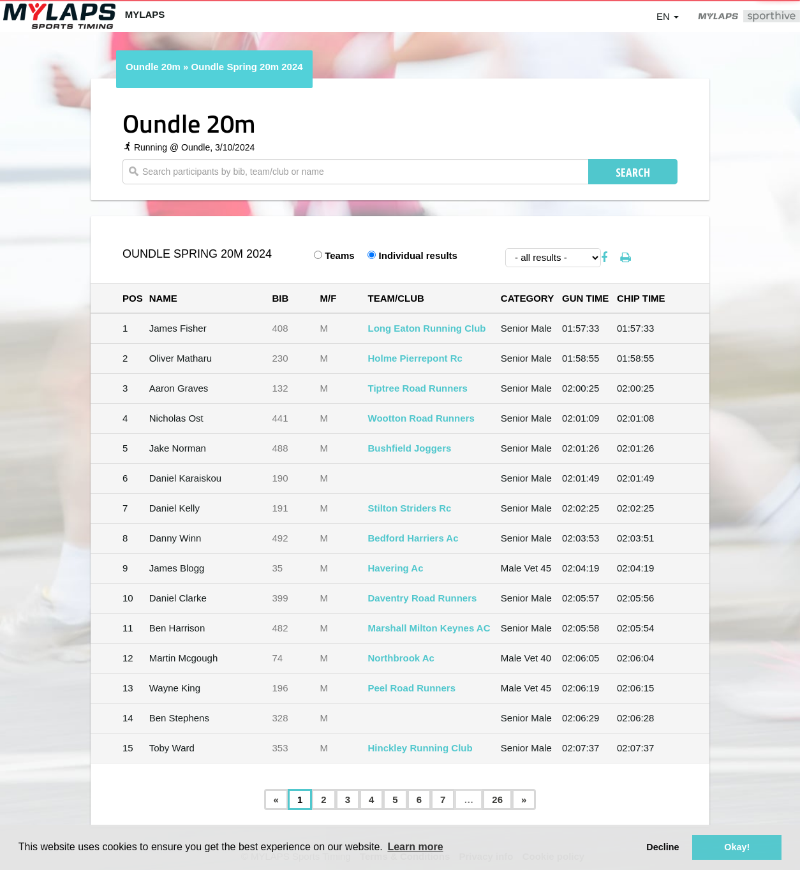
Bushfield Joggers (410, 448)
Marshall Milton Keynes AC (429, 628)
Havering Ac (396, 568)
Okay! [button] (737, 847)
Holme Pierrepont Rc (415, 358)
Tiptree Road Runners (418, 388)
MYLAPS (145, 14)
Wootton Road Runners (421, 418)
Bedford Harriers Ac (413, 538)
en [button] (667, 16)
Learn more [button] (415, 846)
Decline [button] (662, 847)
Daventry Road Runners (422, 598)
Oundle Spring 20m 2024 (247, 66)
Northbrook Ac (401, 657)
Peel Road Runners (412, 687)
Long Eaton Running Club (427, 328)
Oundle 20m (153, 66)
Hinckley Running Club (420, 747)
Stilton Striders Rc (410, 508)
